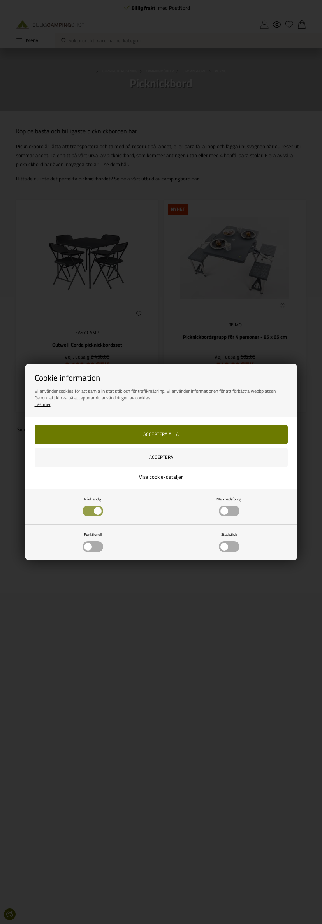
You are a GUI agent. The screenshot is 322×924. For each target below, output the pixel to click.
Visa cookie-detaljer (161, 477)
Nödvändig (93, 506)
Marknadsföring (228, 506)
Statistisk (229, 541)
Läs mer (43, 404)
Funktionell (93, 541)
